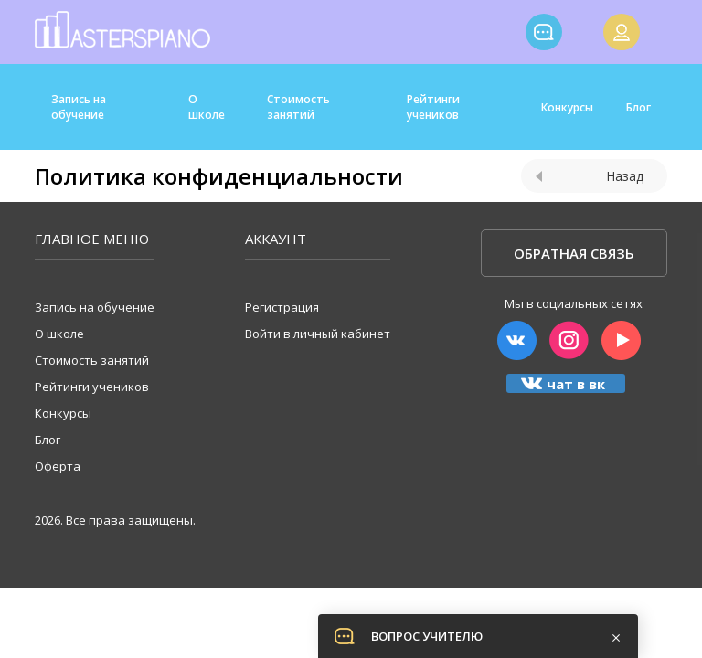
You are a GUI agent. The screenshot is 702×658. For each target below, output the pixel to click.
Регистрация (282, 307)
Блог (638, 107)
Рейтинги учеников (433, 106)
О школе (206, 106)
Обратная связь (574, 253)
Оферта (57, 466)
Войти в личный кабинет (317, 333)
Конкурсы (567, 107)
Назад (590, 176)
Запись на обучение (78, 106)
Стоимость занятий (298, 106)
